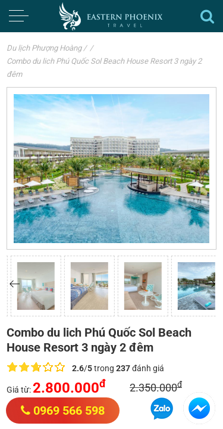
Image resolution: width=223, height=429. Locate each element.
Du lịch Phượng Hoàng (44, 47)
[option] (65, 286)
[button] (15, 283)
